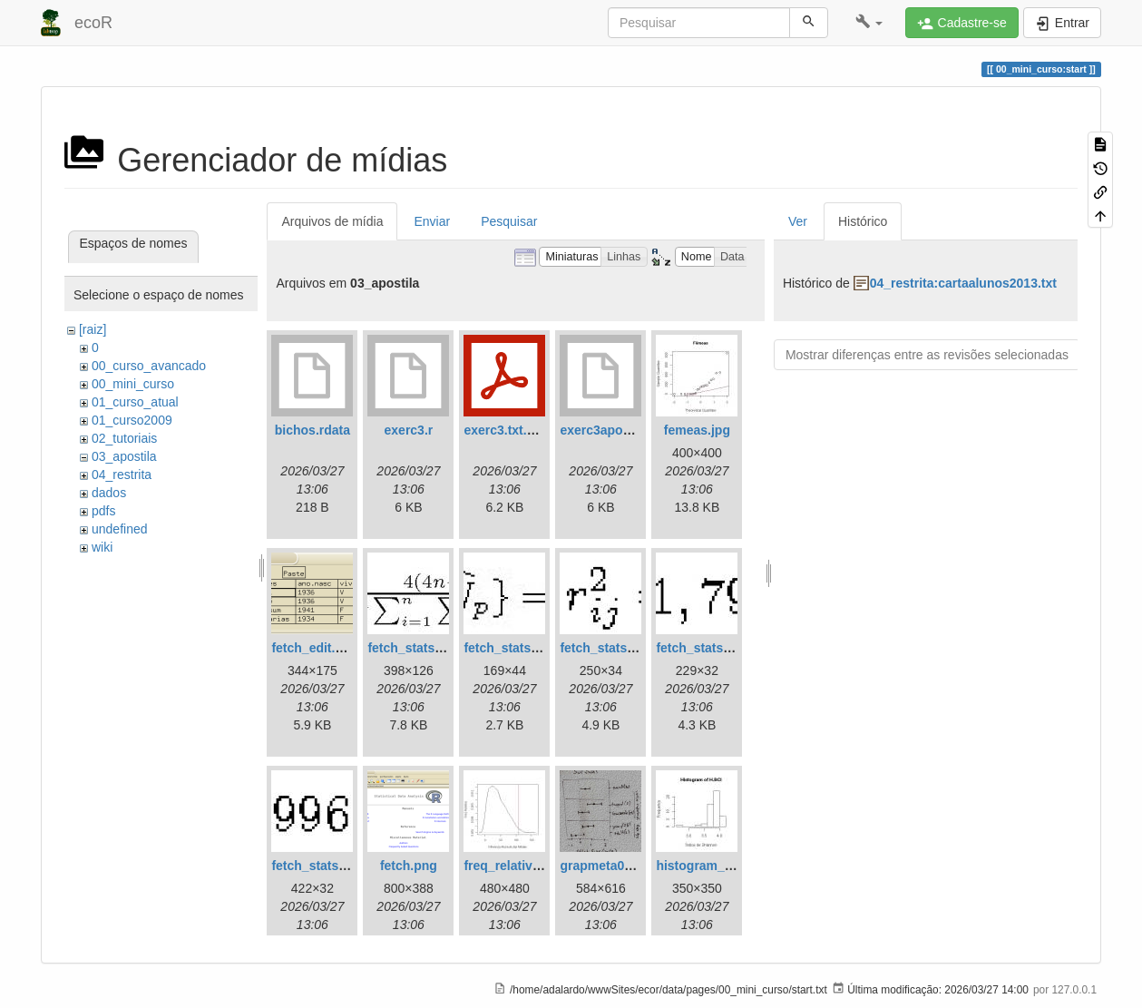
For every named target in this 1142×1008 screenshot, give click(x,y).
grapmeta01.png (609, 865)
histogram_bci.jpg (711, 865)
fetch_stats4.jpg (704, 648)
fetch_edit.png (314, 648)
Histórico (862, 221)
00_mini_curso (133, 384)
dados (109, 492)
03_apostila (124, 456)
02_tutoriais (124, 438)
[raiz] (92, 329)
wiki (102, 547)
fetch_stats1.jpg (415, 648)
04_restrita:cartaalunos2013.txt (963, 283)
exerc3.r (409, 430)
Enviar (432, 221)
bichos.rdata (312, 430)
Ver (797, 221)
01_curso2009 (132, 420)
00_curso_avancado (149, 365)
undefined (120, 529)
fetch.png (408, 865)
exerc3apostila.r (608, 430)
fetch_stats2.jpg (512, 648)
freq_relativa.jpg (512, 865)
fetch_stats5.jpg (319, 865)
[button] (869, 22)
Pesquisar (509, 221)
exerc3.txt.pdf (505, 430)
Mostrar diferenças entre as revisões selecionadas (927, 354)
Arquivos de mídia (332, 221)
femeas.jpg (697, 430)
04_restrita (121, 474)
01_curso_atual (135, 402)
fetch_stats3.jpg (608, 648)
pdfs (103, 511)
